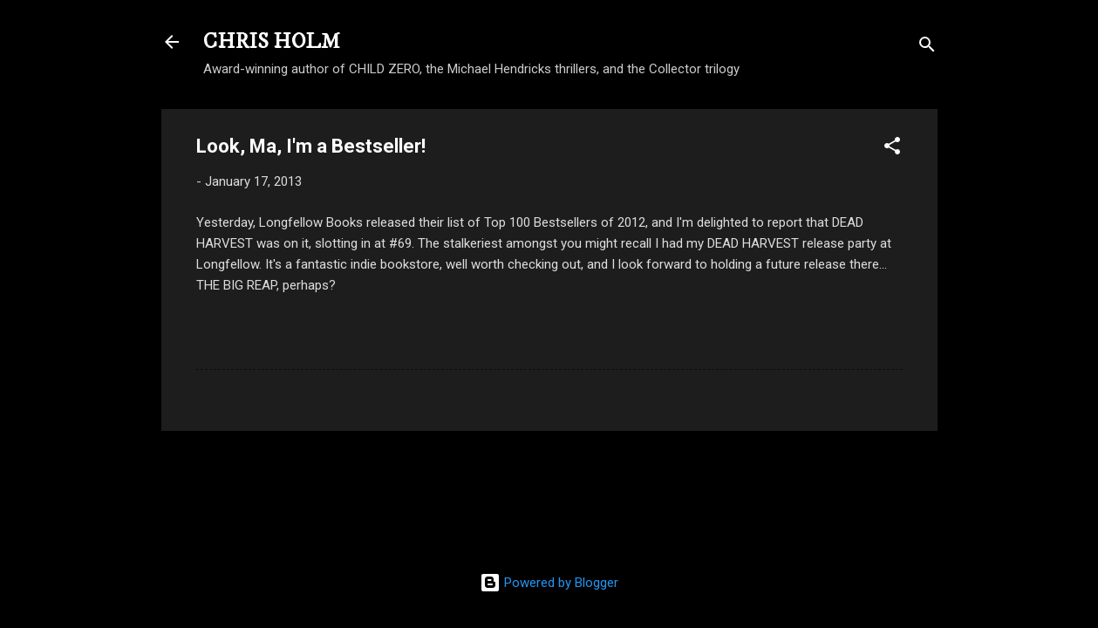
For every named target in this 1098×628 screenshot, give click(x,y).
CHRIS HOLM (271, 42)
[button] (892, 148)
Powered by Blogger (549, 582)
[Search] (927, 47)
